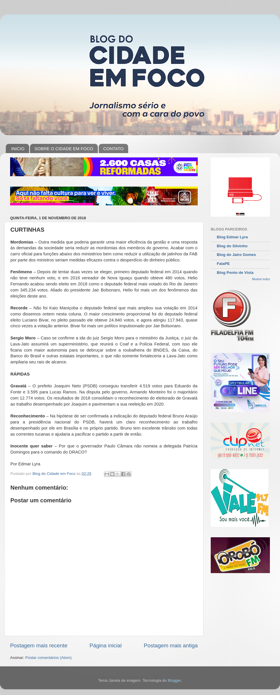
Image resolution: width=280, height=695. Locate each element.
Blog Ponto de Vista (235, 272)
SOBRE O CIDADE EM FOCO (63, 148)
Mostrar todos (261, 279)
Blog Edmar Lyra (232, 237)
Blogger (174, 680)
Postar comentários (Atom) (48, 657)
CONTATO (113, 148)
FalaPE (223, 263)
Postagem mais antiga (171, 645)
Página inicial (105, 645)
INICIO (18, 148)
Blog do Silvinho (232, 246)
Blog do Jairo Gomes (236, 254)
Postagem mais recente (38, 645)
